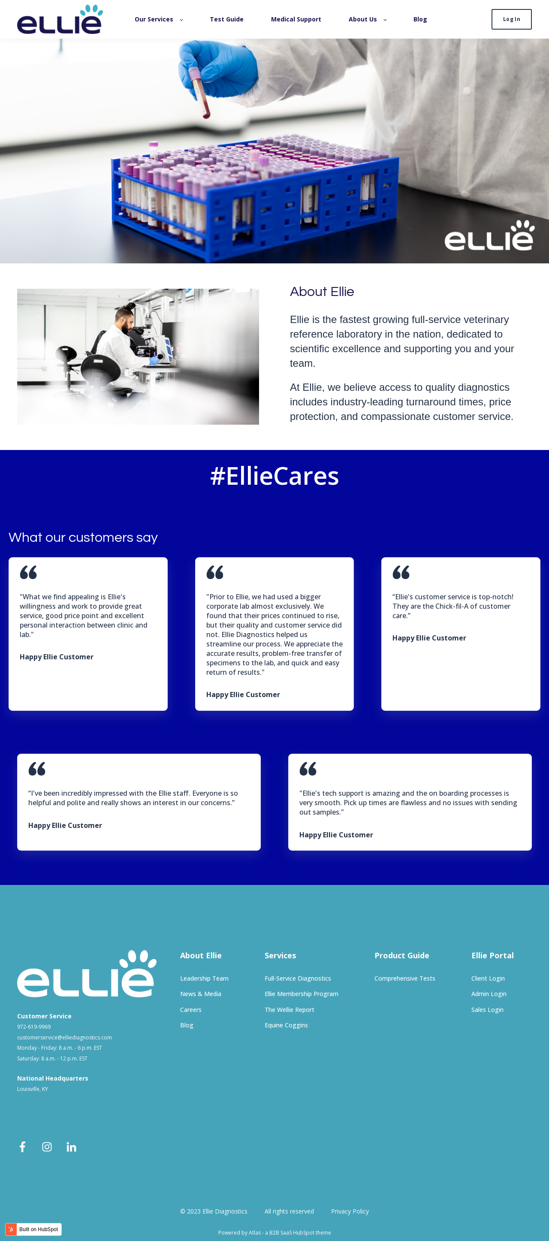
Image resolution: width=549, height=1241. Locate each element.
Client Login (488, 978)
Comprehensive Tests (404, 978)
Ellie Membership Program (301, 993)
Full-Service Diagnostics (298, 978)
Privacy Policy (350, 1211)
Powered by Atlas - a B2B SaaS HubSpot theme (274, 1232)
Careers (191, 1009)
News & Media (200, 993)
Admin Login (489, 993)
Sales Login (487, 1009)
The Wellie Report (289, 1009)
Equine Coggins (286, 1025)
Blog (186, 1025)
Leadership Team (204, 978)
